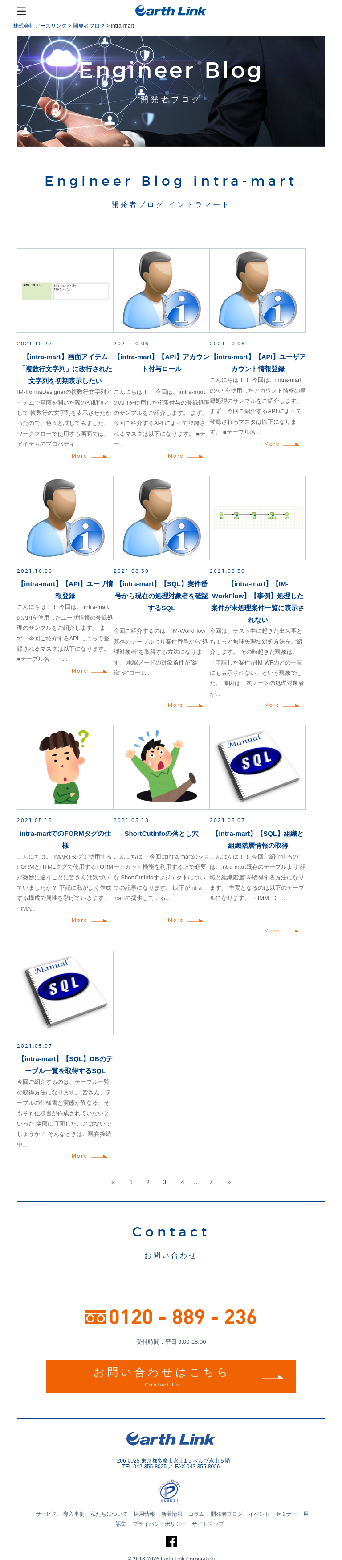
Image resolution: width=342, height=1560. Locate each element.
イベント (259, 1514)
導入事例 (74, 1514)
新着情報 (172, 1514)
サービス (46, 1514)
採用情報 (144, 1514)
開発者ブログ (227, 1514)
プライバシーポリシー (159, 1524)
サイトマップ (208, 1524)
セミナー (286, 1514)
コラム (196, 1514)
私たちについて (109, 1514)
